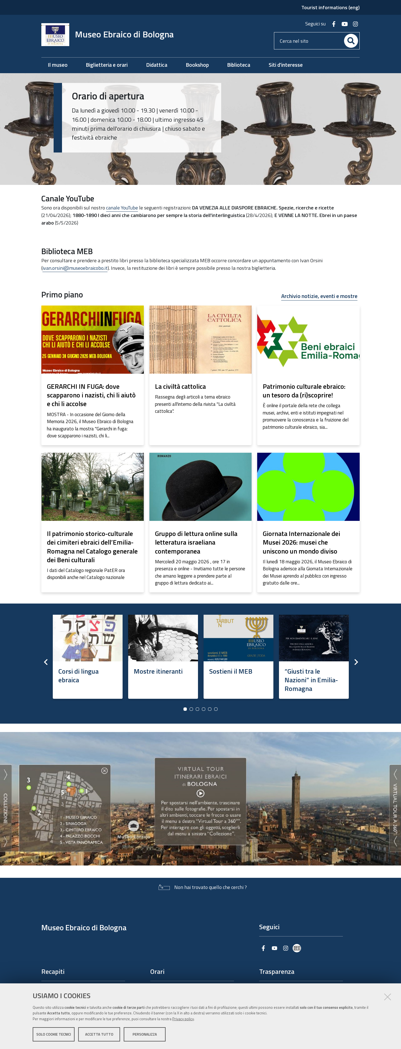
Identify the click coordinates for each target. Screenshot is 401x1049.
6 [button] (216, 709)
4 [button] (203, 709)
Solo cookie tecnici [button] (53, 1034)
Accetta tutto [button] (99, 1034)
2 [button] (191, 709)
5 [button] (209, 709)
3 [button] (197, 709)
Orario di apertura (108, 96)
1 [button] (185, 709)
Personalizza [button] (145, 1034)
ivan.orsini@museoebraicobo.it (75, 268)
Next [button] (355, 662)
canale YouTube (122, 207)
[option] (87, 654)
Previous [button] (45, 662)
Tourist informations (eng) (330, 7)
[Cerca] (351, 41)
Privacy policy (183, 1019)
